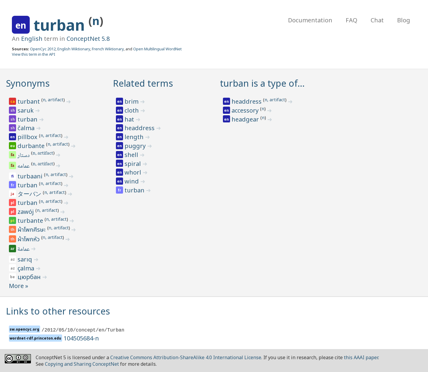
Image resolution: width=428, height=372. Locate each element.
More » (18, 286)
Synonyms (28, 83)
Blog (403, 20)
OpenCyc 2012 (43, 49)
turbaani (31, 176)
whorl (134, 172)
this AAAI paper (361, 357)
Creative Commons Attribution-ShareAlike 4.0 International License (185, 357)
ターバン (30, 194)
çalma (27, 268)
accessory (246, 110)
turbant (29, 101)
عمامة (24, 250)
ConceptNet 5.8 (88, 39)
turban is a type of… (262, 83)
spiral (133, 164)
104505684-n (81, 338)
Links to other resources (58, 311)
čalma (27, 128)
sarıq (26, 259)
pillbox (28, 137)
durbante (32, 146)
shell (132, 155)
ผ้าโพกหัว (29, 239)
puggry (136, 146)
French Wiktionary (108, 49)
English (32, 39)
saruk (26, 110)
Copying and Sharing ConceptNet (82, 364)
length (135, 137)
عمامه (24, 166)
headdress (140, 128)
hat (130, 119)
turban (61, 25)
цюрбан (30, 277)
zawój (26, 212)
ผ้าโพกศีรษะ (32, 229)
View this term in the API (33, 54)
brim (132, 101)
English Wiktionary (73, 49)
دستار (24, 156)
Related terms (143, 83)
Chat (377, 20)
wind (132, 181)
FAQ (351, 20)
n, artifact (53, 99)
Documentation (310, 20)
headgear (246, 119)
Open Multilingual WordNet (157, 49)
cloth (132, 110)
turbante (31, 221)
